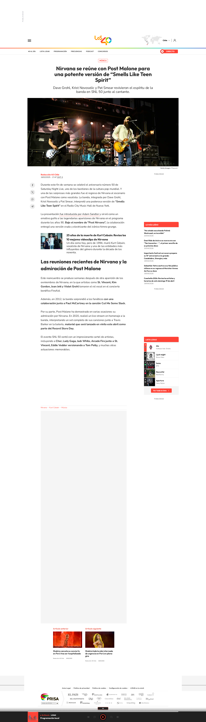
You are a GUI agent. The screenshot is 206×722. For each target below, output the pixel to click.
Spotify (113, 670)
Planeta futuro (138, 698)
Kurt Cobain (54, 407)
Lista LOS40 (45, 51)
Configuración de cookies (118, 688)
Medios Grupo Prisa (49, 703)
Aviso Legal (66, 688)
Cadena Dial (118, 698)
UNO (91, 698)
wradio (98, 698)
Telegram (32, 206)
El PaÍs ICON (108, 702)
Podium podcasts (97, 702)
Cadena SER (123, 694)
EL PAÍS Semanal (128, 698)
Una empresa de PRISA (49, 697)
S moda (119, 702)
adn (140, 694)
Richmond (71, 702)
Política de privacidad (81, 688)
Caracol (149, 694)
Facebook (32, 185)
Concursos (103, 51)
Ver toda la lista (159, 390)
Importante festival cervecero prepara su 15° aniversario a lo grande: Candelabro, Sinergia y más (160, 256)
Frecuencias (76, 51)
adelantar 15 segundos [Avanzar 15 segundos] (111, 717)
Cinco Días (109, 698)
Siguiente (117, 717)
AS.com (131, 694)
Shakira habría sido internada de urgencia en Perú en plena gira (99, 653)
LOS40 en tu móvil (137, 688)
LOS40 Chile (103, 40)
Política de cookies (99, 688)
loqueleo (131, 702)
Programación (60, 51)
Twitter (32, 192)
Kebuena (147, 698)
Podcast (90, 51)
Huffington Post (76, 698)
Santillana (97, 694)
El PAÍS (73, 694)
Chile (165, 40)
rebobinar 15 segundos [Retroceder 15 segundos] (94, 717)
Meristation (144, 702)
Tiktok (87, 670)
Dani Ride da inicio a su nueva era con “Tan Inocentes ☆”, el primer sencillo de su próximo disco (161, 243)
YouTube (98, 670)
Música (103, 60)
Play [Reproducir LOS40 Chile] (103, 717)
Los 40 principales (86, 694)
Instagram (92, 670)
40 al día (32, 51)
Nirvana (44, 407)
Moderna (84, 702)
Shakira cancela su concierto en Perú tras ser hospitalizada (67, 652)
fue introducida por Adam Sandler (79, 214)
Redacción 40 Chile (50, 174)
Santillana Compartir (111, 694)
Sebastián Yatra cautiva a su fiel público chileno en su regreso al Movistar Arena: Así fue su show (161, 268)
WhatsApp (32, 199)
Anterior (88, 717)
